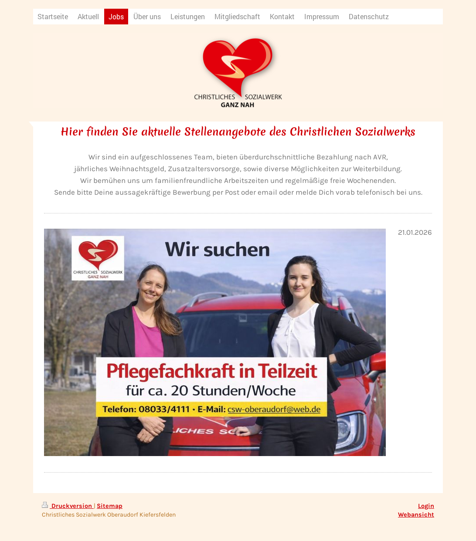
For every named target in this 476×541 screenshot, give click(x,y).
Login (426, 506)
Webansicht (416, 514)
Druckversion (68, 506)
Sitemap (109, 506)
